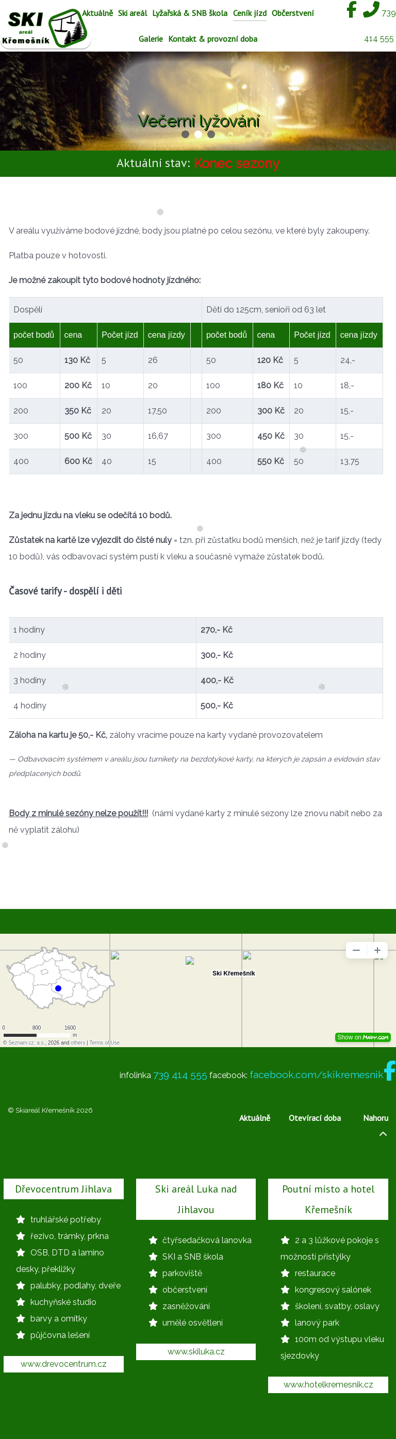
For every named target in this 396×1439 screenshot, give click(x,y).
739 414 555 (180, 1074)
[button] (185, 134)
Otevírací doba (315, 1118)
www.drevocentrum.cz (64, 1364)
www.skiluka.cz (196, 1352)
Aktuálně (254, 1118)
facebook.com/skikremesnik (323, 1074)
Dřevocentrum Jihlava (63, 1189)
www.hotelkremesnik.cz (328, 1385)
